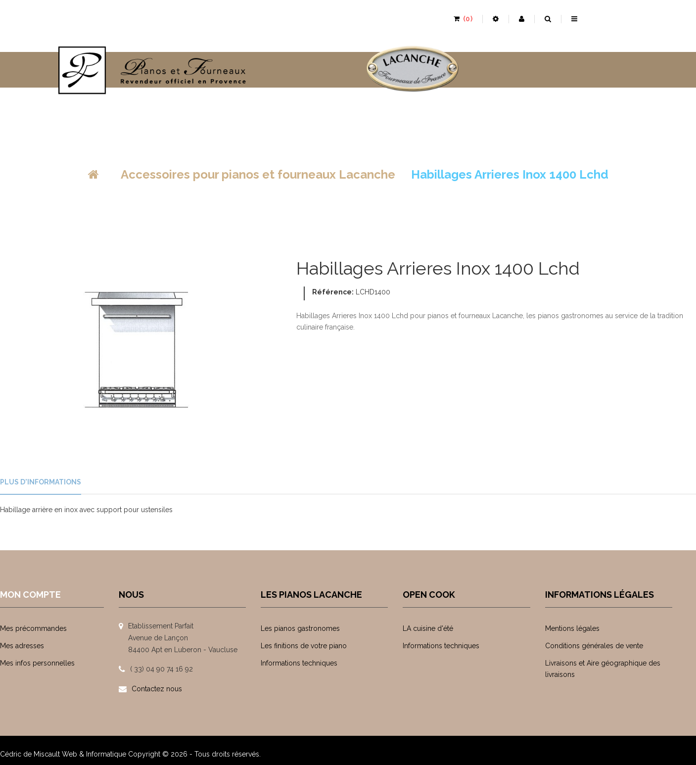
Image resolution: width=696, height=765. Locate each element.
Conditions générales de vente (594, 646)
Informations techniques (299, 663)
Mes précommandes (33, 628)
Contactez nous (157, 689)
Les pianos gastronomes (300, 628)
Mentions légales (572, 628)
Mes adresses (22, 646)
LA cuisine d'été (428, 628)
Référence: (333, 292)
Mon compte (30, 594)
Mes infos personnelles (37, 663)
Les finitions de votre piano (304, 646)
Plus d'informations (40, 482)
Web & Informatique (94, 748)
